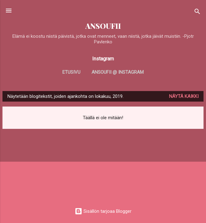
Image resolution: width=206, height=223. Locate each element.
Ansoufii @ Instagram (118, 72)
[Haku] (197, 12)
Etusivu (71, 72)
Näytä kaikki (184, 96)
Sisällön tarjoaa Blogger (103, 211)
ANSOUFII (103, 26)
